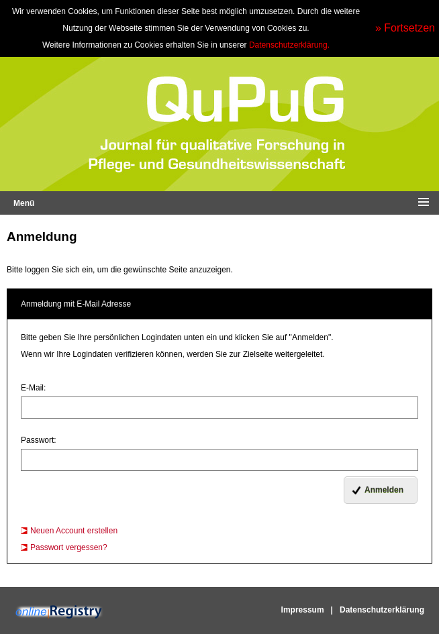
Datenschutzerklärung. (289, 45)
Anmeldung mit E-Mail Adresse (76, 304)
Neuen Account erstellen (73, 530)
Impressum (302, 610)
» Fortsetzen (405, 28)
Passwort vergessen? (68, 547)
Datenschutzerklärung (382, 610)
